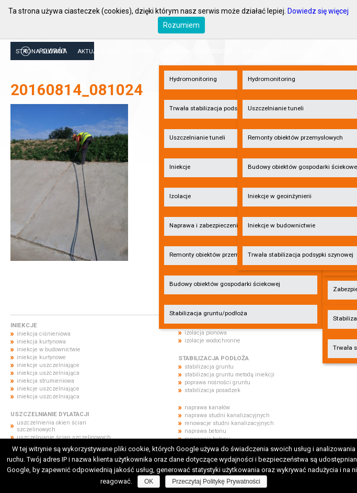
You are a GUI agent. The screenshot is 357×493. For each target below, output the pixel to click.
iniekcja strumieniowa (45, 380)
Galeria (255, 51)
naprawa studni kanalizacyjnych (227, 415)
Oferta (175, 51)
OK (148, 481)
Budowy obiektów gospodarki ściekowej (224, 284)
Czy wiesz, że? (298, 51)
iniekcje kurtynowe (41, 357)
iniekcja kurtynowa (41, 341)
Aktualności (98, 51)
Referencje (214, 51)
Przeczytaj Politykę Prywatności (216, 481)
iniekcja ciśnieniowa (44, 333)
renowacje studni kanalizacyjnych (229, 423)
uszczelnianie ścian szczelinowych (64, 437)
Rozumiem (181, 25)
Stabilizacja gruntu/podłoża (208, 313)
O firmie (141, 51)
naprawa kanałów (207, 407)
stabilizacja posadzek (212, 390)
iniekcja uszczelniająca (48, 373)
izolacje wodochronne (212, 340)
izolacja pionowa (206, 332)
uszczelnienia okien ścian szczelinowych (51, 426)
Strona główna (41, 51)
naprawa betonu (205, 431)
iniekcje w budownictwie (48, 349)
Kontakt (29, 69)
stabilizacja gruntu (209, 366)
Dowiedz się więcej (318, 11)
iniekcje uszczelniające (48, 365)
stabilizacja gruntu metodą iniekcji (229, 374)
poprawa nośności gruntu (217, 382)
